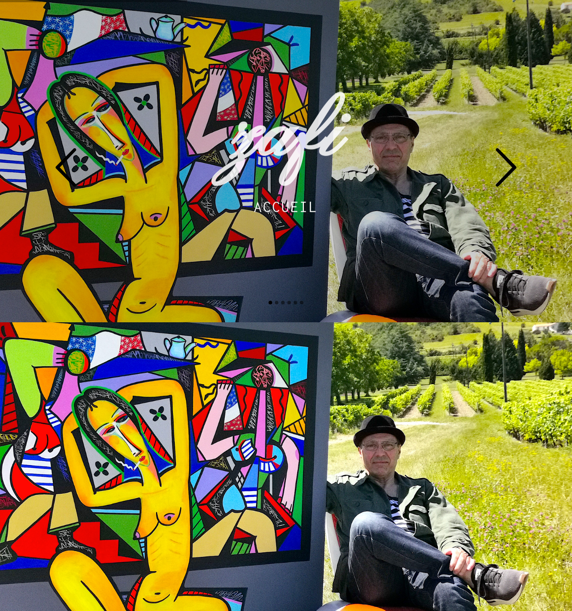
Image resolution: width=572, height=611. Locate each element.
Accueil (286, 204)
